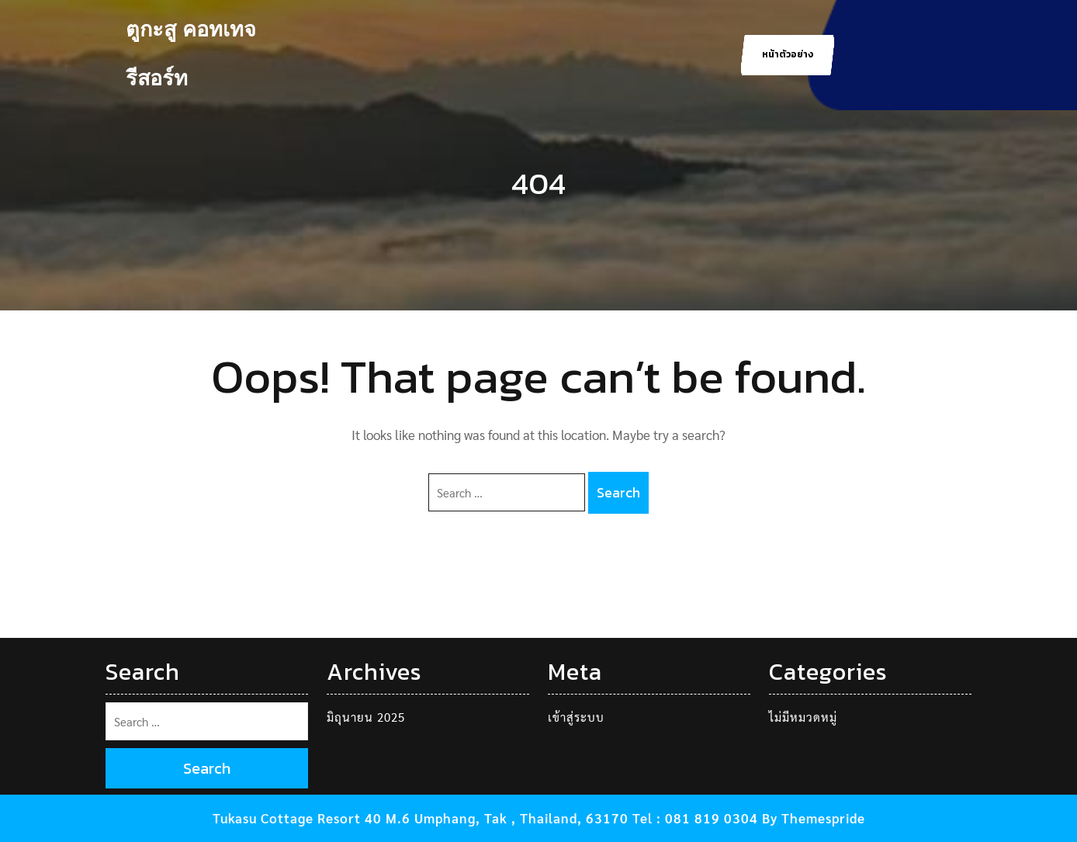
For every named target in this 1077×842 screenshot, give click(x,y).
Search (618, 492)
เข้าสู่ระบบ (576, 716)
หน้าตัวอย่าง (787, 54)
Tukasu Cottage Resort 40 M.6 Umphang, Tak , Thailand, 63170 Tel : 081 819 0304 (485, 817)
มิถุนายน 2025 (366, 716)
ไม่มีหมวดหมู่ (803, 716)
